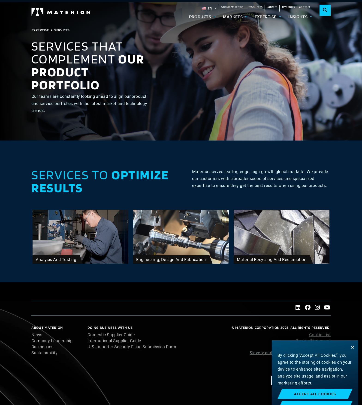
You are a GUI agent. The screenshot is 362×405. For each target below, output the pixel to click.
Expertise (265, 16)
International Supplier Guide (114, 341)
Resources (255, 7)
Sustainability (44, 353)
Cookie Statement (313, 341)
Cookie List (320, 335)
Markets (233, 16)
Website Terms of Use (309, 359)
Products (200, 16)
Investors (288, 7)
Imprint (324, 371)
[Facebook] (307, 308)
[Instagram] (317, 308)
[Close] (352, 362)
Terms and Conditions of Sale (302, 365)
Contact (304, 7)
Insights (298, 16)
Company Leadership (51, 341)
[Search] (325, 10)
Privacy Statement (313, 347)
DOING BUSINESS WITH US (110, 327)
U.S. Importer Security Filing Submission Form (131, 347)
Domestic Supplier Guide (111, 335)
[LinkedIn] (298, 308)
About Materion (232, 7)
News (36, 335)
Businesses (42, 347)
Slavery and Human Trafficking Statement (290, 352)
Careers (272, 7)
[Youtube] (327, 308)
